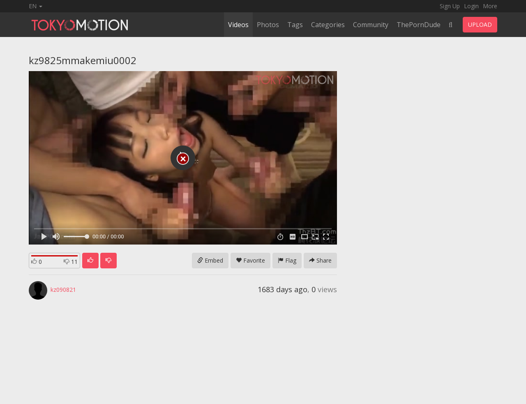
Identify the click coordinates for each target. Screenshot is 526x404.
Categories (328, 24)
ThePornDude (419, 24)
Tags (295, 24)
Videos (238, 24)
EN (35, 6)
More (490, 6)
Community (370, 24)
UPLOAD (480, 24)
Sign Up (450, 6)
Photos (268, 24)
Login (471, 6)
